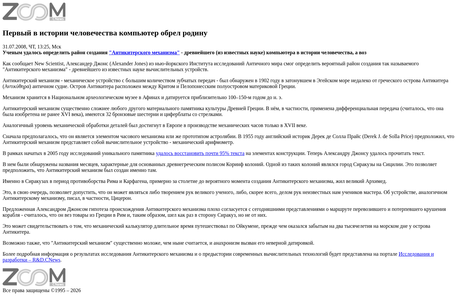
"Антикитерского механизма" (144, 52)
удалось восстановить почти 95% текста (200, 153)
